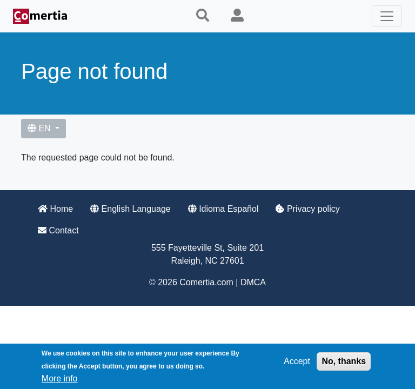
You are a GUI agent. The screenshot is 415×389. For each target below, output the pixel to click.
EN (40, 128)
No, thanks (344, 361)
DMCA (253, 282)
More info (60, 378)
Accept (297, 361)
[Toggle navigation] (387, 16)
